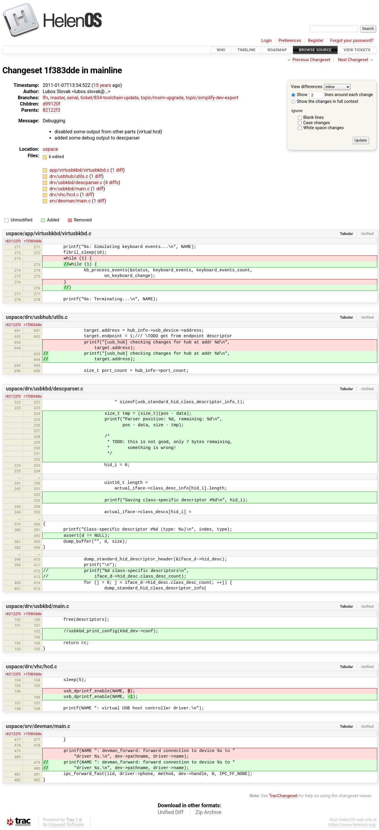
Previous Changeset (311, 59)
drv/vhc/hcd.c (64, 194)
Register (316, 40)
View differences (306, 87)
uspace (50, 149)
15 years (102, 85)
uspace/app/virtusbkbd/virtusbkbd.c (48, 233)
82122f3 (51, 110)
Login (266, 40)
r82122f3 (13, 241)
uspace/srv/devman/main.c (38, 726)
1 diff (117, 170)
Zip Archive (208, 812)
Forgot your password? (351, 40)
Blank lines (313, 117)
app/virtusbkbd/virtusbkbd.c (79, 170)
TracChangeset (283, 795)
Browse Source (315, 50)
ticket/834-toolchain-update (110, 97)
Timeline (246, 50)
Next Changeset (353, 59)
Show (299, 94)
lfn (45, 97)
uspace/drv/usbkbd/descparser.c (44, 389)
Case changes (316, 122)
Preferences (289, 40)
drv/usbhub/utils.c (69, 176)
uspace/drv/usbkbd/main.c (37, 606)
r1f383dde (33, 241)
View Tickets (357, 50)
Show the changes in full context (324, 101)
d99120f (51, 104)
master (57, 97)
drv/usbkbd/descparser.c (76, 182)
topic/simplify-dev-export (212, 97)
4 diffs (111, 182)
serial (72, 97)
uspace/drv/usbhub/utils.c (37, 317)
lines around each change (341, 94)
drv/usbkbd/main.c (70, 189)
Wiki (221, 50)
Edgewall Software (66, 824)
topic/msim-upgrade (162, 97)
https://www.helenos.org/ (352, 824)
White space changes (323, 127)
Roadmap (277, 50)
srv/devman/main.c (70, 201)
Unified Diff (171, 812)
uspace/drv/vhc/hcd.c (31, 666)
